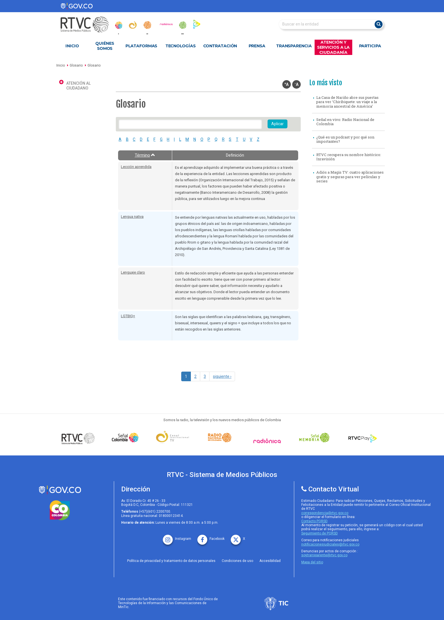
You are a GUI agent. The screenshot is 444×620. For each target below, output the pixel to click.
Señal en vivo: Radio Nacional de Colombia (345, 122)
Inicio (72, 45)
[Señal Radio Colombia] (221, 438)
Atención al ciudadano (78, 85)
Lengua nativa (132, 216)
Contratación (220, 45)
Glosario (76, 65)
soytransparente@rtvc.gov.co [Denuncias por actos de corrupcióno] (324, 555)
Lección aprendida (136, 167)
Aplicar (277, 124)
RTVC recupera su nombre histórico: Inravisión (348, 157)
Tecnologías (181, 45)
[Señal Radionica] (268, 441)
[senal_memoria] (182, 25)
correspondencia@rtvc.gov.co (324, 513)
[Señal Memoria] (316, 438)
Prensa (257, 45)
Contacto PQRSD (314, 521)
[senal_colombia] (118, 25)
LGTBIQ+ (128, 316)
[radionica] (166, 24)
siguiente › (222, 376)
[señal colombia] (126, 438)
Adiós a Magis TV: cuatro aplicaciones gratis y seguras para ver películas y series (350, 177)
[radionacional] (147, 25)
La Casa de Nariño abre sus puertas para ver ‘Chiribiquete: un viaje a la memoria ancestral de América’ (347, 102)
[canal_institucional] (133, 25)
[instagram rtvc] (177, 537)
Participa (370, 45)
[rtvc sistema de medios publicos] (60, 489)
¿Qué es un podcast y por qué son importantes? (345, 139)
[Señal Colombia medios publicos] (79, 438)
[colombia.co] (60, 510)
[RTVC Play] (363, 438)
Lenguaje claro (133, 272)
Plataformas (141, 45)
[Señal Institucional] (174, 438)
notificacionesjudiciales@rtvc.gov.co (330, 544)
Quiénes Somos (104, 46)
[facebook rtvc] (211, 537)
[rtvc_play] (197, 24)
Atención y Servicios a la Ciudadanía (333, 47)
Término (145, 155)
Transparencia (294, 45)
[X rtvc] (238, 537)
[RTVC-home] (87, 24)
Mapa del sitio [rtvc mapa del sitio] (312, 562)
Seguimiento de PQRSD (319, 533)
